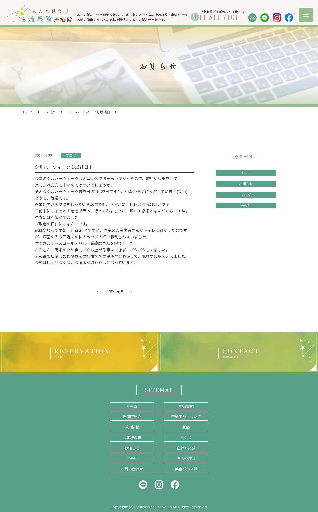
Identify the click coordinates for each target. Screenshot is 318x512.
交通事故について (186, 416)
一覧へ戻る (114, 291)
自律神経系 (186, 447)
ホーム (132, 406)
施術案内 (186, 406)
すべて (246, 172)
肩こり (186, 437)
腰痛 (186, 426)
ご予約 (132, 458)
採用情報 (131, 426)
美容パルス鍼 (186, 468)
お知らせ (246, 183)
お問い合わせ (132, 468)
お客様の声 (132, 437)
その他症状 (186, 458)
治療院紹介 (132, 416)
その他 (246, 205)
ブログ (71, 155)
